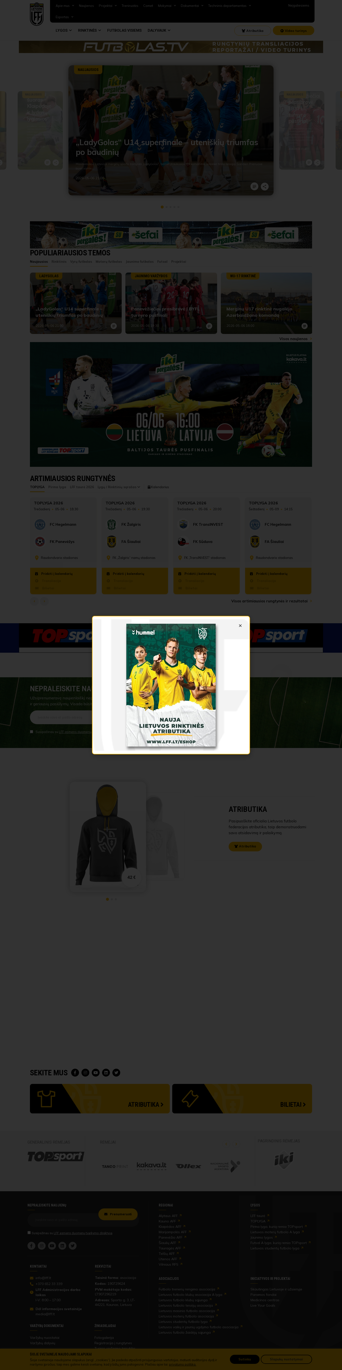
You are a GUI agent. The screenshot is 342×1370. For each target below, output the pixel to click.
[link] (171, 685)
